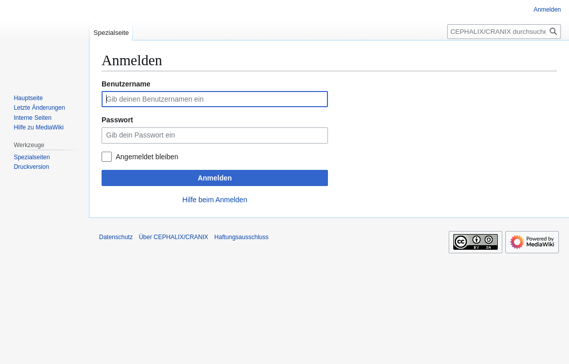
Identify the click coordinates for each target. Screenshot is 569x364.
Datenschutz (116, 237)
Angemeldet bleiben (147, 157)
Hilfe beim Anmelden (214, 200)
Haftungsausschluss (241, 237)
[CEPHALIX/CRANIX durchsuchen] (504, 31)
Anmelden (215, 178)
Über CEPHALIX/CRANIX (173, 237)
